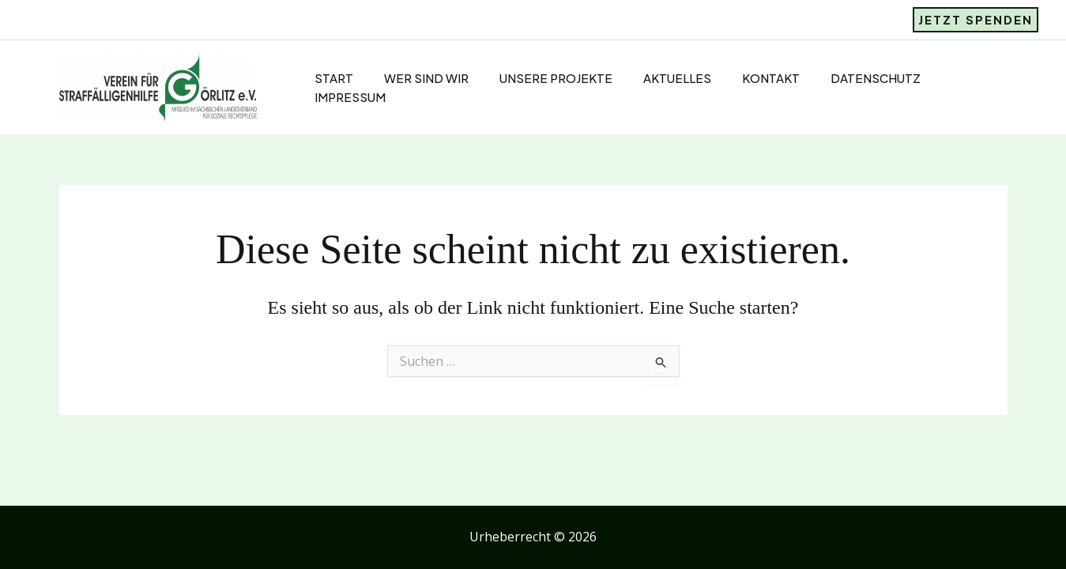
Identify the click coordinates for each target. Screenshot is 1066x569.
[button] (975, 19)
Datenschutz (846, 77)
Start (320, 77)
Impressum (336, 96)
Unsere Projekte (536, 77)
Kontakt (745, 77)
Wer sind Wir (409, 77)
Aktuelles (654, 77)
